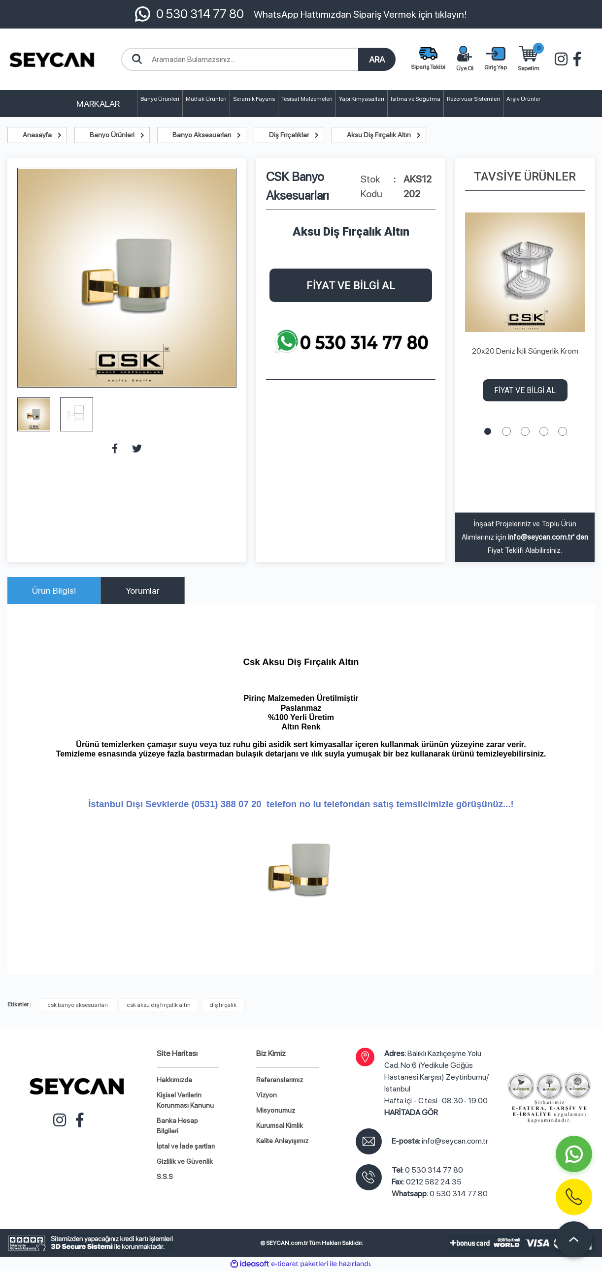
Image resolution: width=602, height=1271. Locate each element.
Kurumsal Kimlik (279, 1125)
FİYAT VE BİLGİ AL (351, 285)
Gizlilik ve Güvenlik (185, 1161)
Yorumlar (143, 590)
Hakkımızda (174, 1080)
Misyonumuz (275, 1110)
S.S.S (165, 1176)
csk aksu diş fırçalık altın (159, 1004)
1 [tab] (487, 431)
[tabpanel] (525, 309)
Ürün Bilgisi (54, 590)
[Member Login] (495, 59)
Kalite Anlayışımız (282, 1141)
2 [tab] (506, 431)
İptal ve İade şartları (186, 1146)
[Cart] (528, 59)
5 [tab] (562, 431)
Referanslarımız (279, 1080)
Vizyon (266, 1095)
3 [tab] (525, 431)
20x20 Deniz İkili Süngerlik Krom (525, 351)
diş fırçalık (222, 1004)
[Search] (258, 59)
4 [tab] (543, 431)
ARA (377, 59)
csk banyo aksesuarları (77, 1004)
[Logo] (52, 59)
